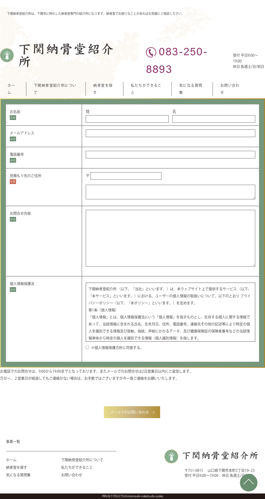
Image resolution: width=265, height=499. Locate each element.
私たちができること (77, 467)
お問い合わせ (71, 475)
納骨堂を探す (16, 467)
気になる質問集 (18, 475)
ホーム (11, 460)
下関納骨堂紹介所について (82, 460)
